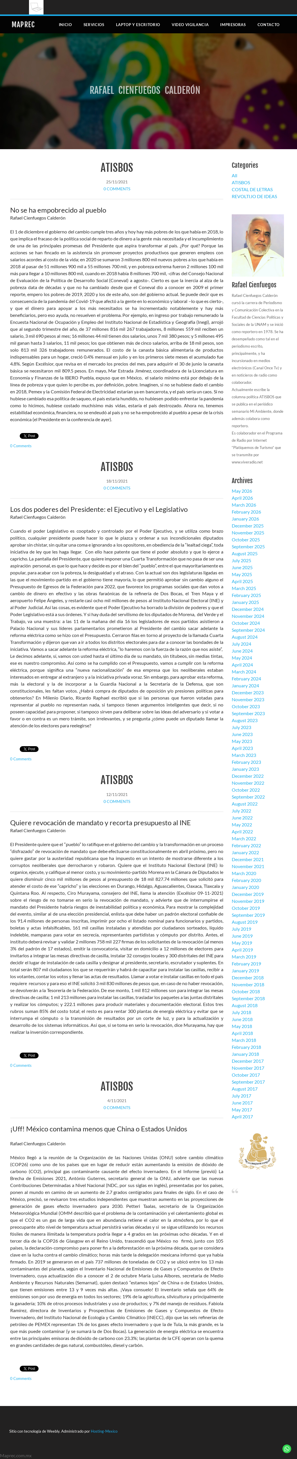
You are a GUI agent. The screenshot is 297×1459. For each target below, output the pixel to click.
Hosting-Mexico (104, 1431)
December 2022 (248, 776)
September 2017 (248, 1081)
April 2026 (242, 498)
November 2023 (248, 699)
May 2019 (242, 942)
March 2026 (244, 504)
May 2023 (242, 741)
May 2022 (242, 824)
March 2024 (244, 671)
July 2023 (241, 727)
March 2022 (244, 838)
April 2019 (242, 949)
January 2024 (245, 685)
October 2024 (246, 623)
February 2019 (246, 963)
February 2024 (246, 678)
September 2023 (248, 713)
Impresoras (233, 24)
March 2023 (244, 755)
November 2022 (248, 783)
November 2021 (248, 866)
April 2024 (242, 664)
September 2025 (248, 546)
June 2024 (242, 650)
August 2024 (245, 637)
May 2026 (242, 491)
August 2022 (245, 803)
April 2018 (242, 1033)
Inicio (65, 24)
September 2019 (248, 915)
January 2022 (245, 852)
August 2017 (245, 1088)
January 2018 (245, 1054)
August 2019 (245, 922)
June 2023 (242, 734)
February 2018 (246, 1047)
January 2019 (245, 970)
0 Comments (117, 188)
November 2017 (248, 1068)
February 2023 (246, 762)
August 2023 (245, 720)
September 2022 (248, 796)
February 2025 (246, 595)
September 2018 (248, 998)
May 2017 (242, 1109)
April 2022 (242, 831)
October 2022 (246, 790)
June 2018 (242, 1019)
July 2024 (241, 644)
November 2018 (248, 984)
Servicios (94, 24)
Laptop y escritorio (138, 24)
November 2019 (248, 901)
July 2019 (241, 929)
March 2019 (244, 956)
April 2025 (242, 581)
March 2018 (244, 1040)
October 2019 (246, 908)
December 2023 (248, 692)
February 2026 (246, 511)
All (234, 175)
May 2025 (242, 574)
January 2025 (245, 602)
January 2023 (245, 769)
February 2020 (246, 880)
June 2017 (242, 1102)
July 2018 (241, 1012)
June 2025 (242, 567)
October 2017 (246, 1075)
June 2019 (242, 935)
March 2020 (244, 873)
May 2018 (242, 1026)
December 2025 (248, 525)
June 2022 (242, 817)
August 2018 (245, 1005)
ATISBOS (117, 167)
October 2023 (246, 706)
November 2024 (248, 616)
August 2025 (245, 553)
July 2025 (241, 560)
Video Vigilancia (190, 24)
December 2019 (248, 894)
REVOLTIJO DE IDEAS (254, 196)
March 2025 (244, 588)
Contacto (269, 24)
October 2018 (246, 991)
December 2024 (248, 609)
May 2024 (242, 657)
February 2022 (246, 845)
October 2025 (246, 539)
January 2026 (245, 518)
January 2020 (245, 887)
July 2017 (241, 1095)
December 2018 (248, 977)
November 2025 (248, 532)
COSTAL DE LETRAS (252, 189)
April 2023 (242, 748)
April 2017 (242, 1116)
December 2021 (248, 859)
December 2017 (248, 1061)
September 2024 (248, 630)
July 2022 (241, 810)
